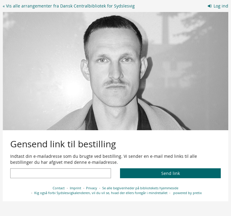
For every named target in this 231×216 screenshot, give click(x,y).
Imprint (75, 188)
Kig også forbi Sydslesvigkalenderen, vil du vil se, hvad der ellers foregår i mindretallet (101, 192)
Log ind (218, 6)
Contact (59, 188)
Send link (170, 173)
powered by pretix (187, 192)
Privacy (91, 188)
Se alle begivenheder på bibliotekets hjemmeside (140, 188)
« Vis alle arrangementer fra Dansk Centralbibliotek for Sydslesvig (69, 6)
